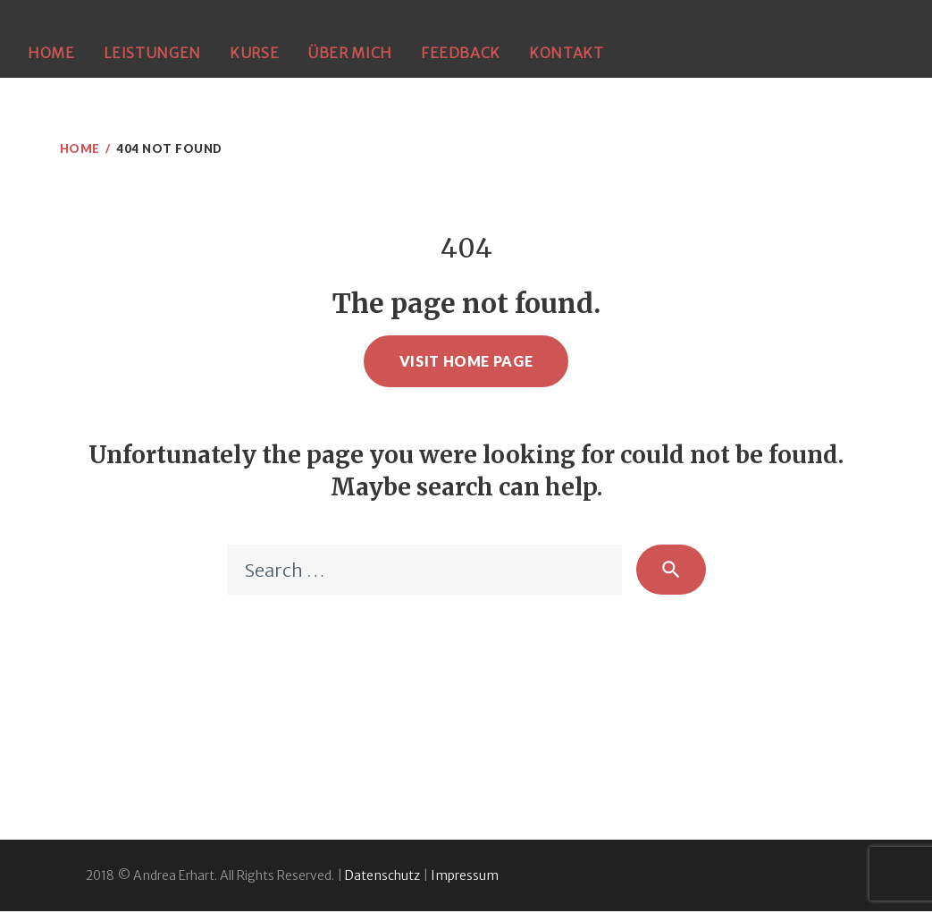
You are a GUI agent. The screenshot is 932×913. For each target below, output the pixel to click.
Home (51, 53)
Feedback (460, 53)
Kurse (254, 53)
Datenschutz (382, 877)
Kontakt (566, 53)
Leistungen (152, 53)
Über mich (349, 53)
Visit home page (466, 360)
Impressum (465, 877)
